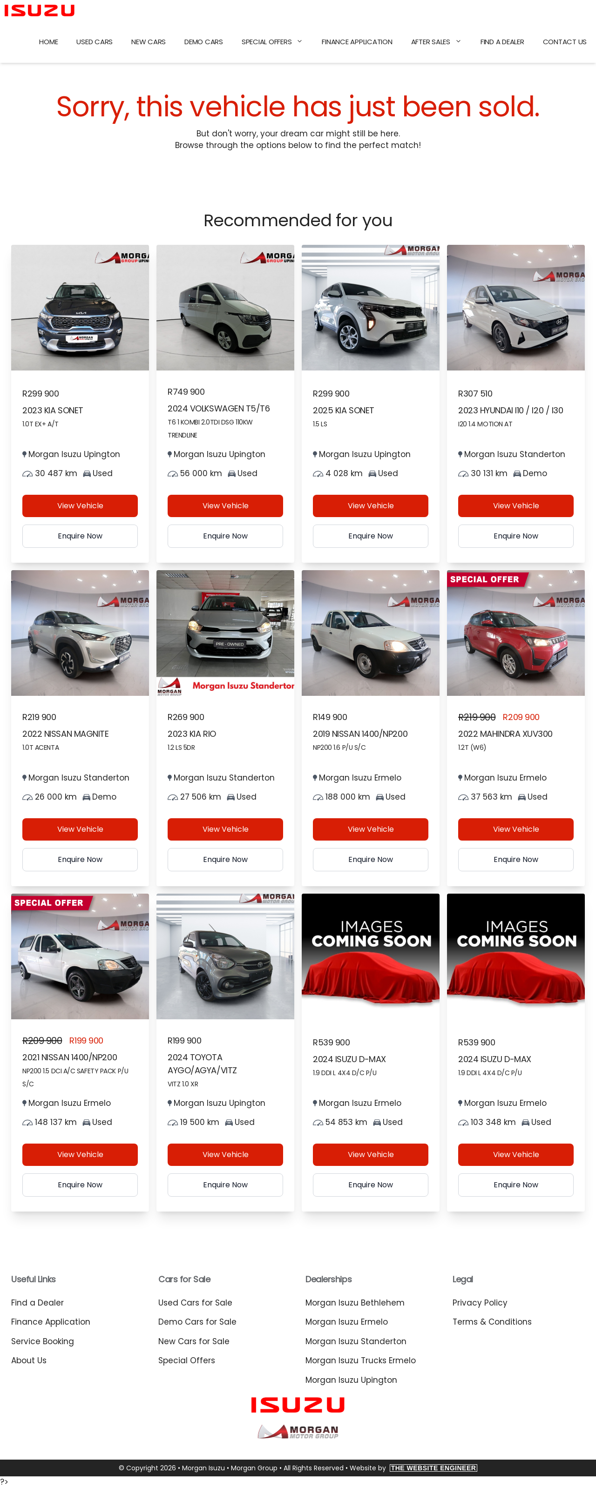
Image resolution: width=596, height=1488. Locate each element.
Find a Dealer (502, 42)
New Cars (148, 42)
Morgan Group (254, 1468)
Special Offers (277, 42)
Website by (414, 1468)
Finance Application (357, 42)
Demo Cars (203, 42)
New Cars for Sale (194, 1341)
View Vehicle (80, 505)
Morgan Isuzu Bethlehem (355, 1302)
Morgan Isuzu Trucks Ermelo (360, 1360)
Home (48, 42)
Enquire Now (80, 536)
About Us (29, 1360)
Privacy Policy (480, 1302)
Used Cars (94, 42)
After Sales (441, 42)
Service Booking (42, 1341)
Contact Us (565, 42)
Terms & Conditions (492, 1321)
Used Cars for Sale (195, 1302)
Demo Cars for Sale (197, 1321)
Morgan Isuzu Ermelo (346, 1321)
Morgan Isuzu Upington (351, 1380)
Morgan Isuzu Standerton (355, 1341)
